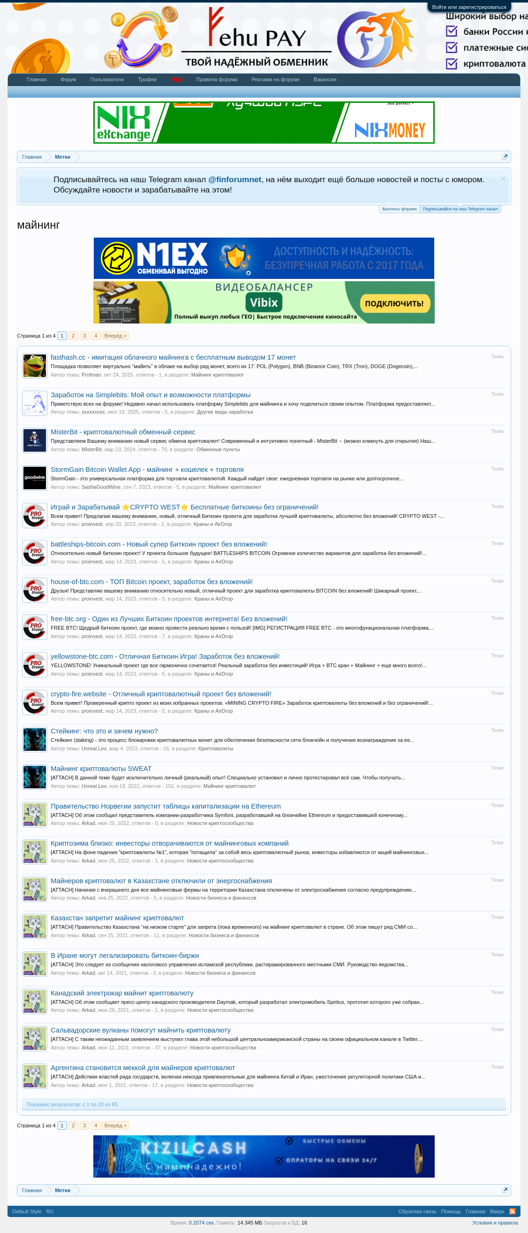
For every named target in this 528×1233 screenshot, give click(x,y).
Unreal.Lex (94, 748)
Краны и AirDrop (213, 524)
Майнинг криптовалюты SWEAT (101, 768)
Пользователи (107, 79)
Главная (36, 79)
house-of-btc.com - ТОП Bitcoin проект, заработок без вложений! (152, 582)
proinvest (92, 524)
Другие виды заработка (225, 412)
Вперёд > (116, 336)
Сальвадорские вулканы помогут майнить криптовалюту (141, 1030)
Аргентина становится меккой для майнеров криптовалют (143, 1067)
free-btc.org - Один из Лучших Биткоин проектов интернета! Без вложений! (169, 619)
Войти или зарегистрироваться (469, 7)
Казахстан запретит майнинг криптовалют (117, 918)
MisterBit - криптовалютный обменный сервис (123, 432)
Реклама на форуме (275, 79)
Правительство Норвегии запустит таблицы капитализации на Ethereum (166, 806)
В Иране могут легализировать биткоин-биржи (125, 955)
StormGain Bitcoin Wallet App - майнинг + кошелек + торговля (147, 469)
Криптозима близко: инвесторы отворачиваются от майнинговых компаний (170, 843)
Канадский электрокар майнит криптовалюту (122, 993)
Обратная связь (418, 1211)
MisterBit (92, 449)
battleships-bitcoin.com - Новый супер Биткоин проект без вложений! (159, 544)
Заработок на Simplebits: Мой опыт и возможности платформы (150, 395)
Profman (91, 375)
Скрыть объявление (503, 178)
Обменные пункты (218, 449)
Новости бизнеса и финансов (221, 898)
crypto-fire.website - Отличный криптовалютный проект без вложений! (161, 694)
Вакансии (325, 79)
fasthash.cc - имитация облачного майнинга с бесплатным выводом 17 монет (173, 357)
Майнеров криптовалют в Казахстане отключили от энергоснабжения (161, 881)
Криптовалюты (216, 748)
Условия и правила (495, 1222)
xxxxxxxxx (93, 412)
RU (50, 1211)
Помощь (451, 1211)
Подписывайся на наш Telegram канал (460, 208)
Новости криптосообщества (220, 823)
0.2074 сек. (202, 1222)
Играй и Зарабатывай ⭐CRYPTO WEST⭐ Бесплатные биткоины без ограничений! (184, 507)
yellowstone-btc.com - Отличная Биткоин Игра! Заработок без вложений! (165, 656)
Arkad (88, 823)
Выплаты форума (399, 209)
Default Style (26, 1211)
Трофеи (147, 79)
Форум (68, 79)
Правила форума (216, 79)
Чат (176, 79)
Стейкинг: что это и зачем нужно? (104, 731)
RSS (512, 1211)
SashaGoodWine (101, 487)
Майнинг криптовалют (217, 375)
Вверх (497, 1211)
